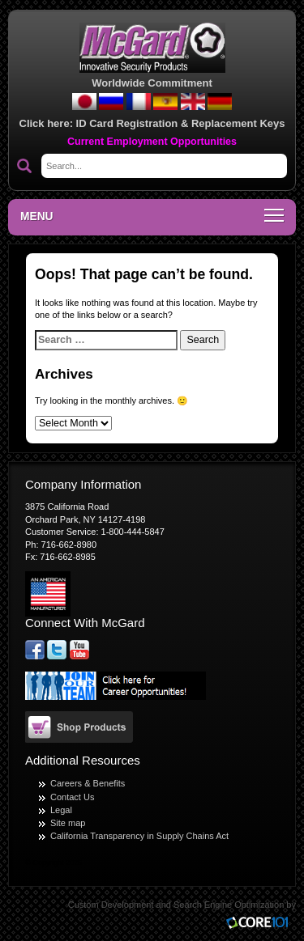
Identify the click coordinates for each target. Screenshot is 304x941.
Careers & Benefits (87, 783)
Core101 (261, 923)
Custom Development (111, 904)
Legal (61, 810)
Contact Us (72, 797)
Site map (67, 823)
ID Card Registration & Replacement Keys (180, 123)
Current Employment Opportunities (152, 141)
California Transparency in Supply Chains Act (139, 836)
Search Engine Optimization (228, 904)
